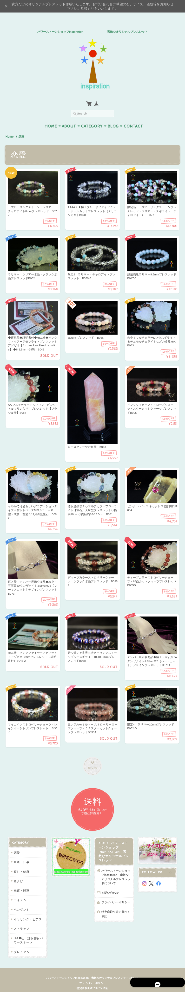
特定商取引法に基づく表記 (115, 905)
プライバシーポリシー (115, 893)
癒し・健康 (21, 863)
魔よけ (18, 872)
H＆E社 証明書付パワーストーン (28, 931)
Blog (113, 116)
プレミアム (21, 943)
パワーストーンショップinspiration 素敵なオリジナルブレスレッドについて (115, 868)
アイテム (19, 891)
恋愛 (16, 844)
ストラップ (21, 920)
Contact (133, 116)
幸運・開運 (21, 882)
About (69, 116)
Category (92, 116)
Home (51, 116)
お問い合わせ (110, 884)
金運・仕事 (21, 853)
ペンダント (21, 901)
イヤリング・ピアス (27, 910)
